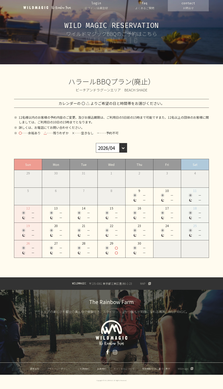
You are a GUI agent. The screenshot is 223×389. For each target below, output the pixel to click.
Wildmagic (183, 368)
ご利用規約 (83, 368)
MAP (142, 284)
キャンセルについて (124, 368)
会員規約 (101, 368)
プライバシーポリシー (58, 368)
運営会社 (34, 368)
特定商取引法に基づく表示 (156, 368)
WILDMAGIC (47, 7)
